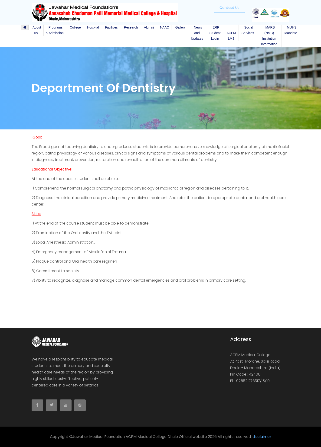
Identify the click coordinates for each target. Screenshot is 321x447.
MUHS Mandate (291, 30)
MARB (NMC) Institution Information (269, 36)
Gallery (180, 27)
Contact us (229, 7)
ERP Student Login (214, 33)
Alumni (148, 27)
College (74, 27)
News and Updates (197, 33)
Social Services (248, 30)
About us (36, 30)
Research (130, 27)
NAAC (163, 27)
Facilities (110, 27)
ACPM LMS (231, 33)
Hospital (92, 27)
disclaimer (261, 436)
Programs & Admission (55, 30)
